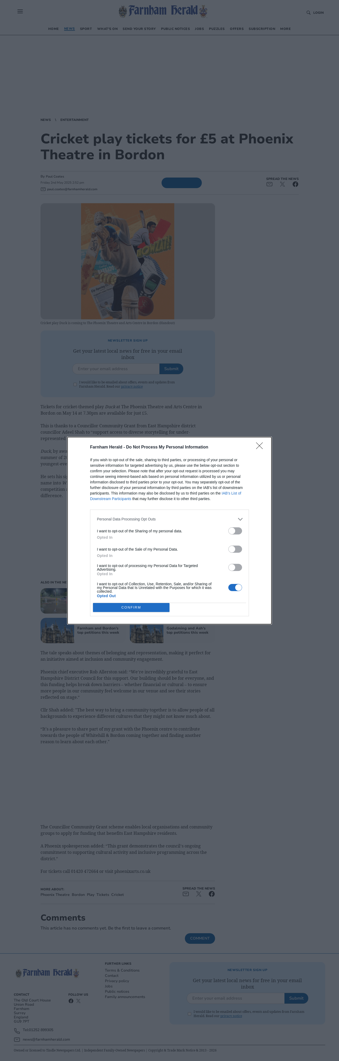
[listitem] (169, 519)
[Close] (261, 447)
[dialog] (169, 530)
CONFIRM (131, 607)
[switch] (235, 530)
